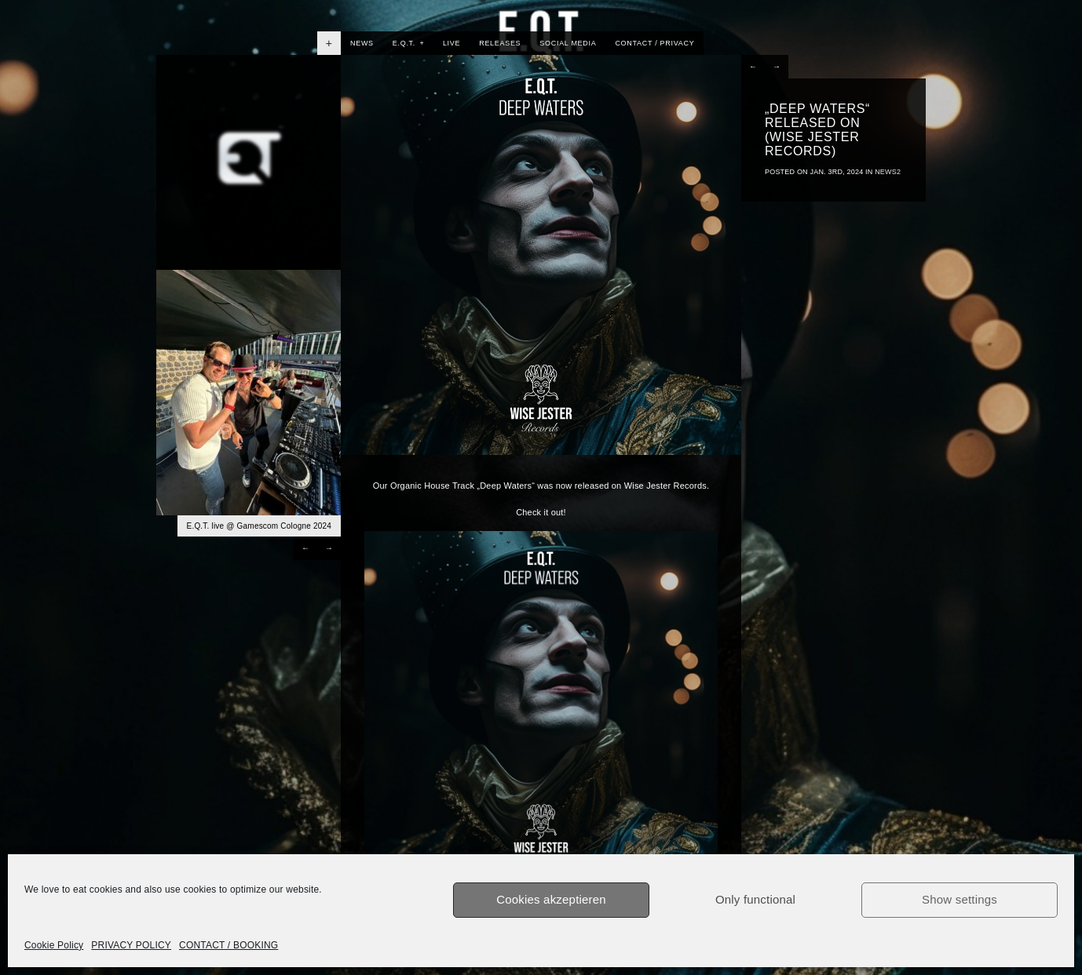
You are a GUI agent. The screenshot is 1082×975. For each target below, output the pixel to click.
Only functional (755, 899)
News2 (888, 172)
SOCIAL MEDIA (567, 43)
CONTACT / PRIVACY (654, 43)
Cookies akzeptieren (551, 899)
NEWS (362, 43)
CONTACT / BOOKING (228, 945)
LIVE (451, 43)
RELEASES (500, 43)
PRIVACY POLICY (131, 945)
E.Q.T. (408, 43)
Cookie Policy (53, 945)
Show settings (959, 899)
